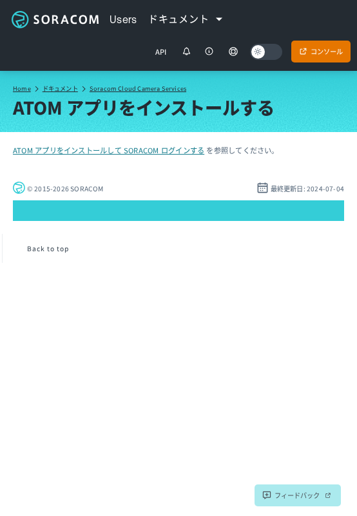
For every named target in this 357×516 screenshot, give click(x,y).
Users (123, 19)
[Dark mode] (266, 52)
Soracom (54, 19)
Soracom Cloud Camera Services (138, 88)
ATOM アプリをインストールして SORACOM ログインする (108, 150)
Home (22, 88)
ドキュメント (60, 88)
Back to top (48, 248)
